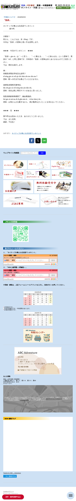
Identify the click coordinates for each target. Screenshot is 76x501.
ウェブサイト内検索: (11, 153)
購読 (6, 260)
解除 (12, 260)
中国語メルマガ (10, 17)
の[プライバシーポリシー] (54, 399)
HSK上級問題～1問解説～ (12, 272)
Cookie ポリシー (8, 491)
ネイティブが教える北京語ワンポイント (26, 133)
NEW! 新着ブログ (11, 418)
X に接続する (10, 476)
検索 (42, 153)
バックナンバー (9, 264)
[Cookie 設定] (24, 400)
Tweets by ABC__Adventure (12, 473)
